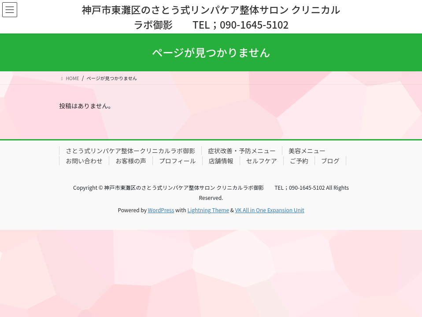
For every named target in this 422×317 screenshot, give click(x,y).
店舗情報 (221, 160)
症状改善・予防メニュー (242, 150)
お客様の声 (130, 160)
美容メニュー (307, 150)
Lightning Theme (208, 210)
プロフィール (177, 160)
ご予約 (299, 160)
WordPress (161, 210)
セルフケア (261, 160)
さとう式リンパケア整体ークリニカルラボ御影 (130, 150)
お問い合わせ (84, 160)
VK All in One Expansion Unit (269, 210)
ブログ (330, 160)
